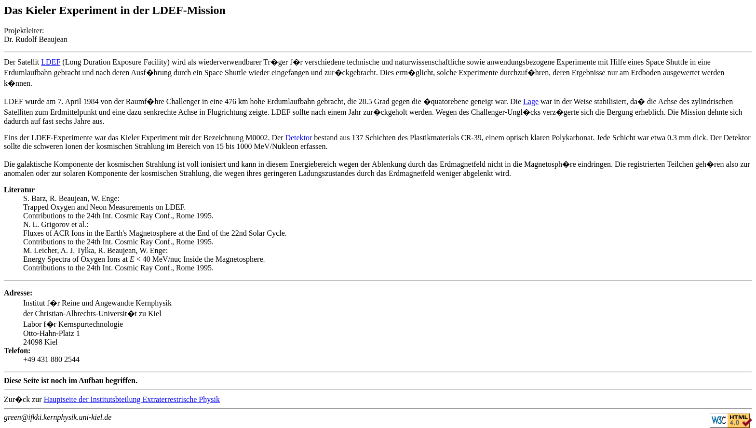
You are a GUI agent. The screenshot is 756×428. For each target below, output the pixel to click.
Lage (531, 101)
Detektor (298, 138)
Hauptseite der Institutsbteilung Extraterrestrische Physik (132, 399)
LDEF (50, 62)
